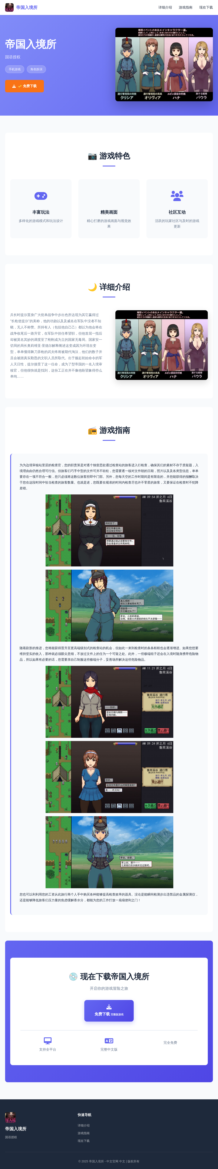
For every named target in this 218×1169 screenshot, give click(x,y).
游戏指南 (185, 7)
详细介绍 (165, 7)
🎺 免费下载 (24, 86)
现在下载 (206, 7)
